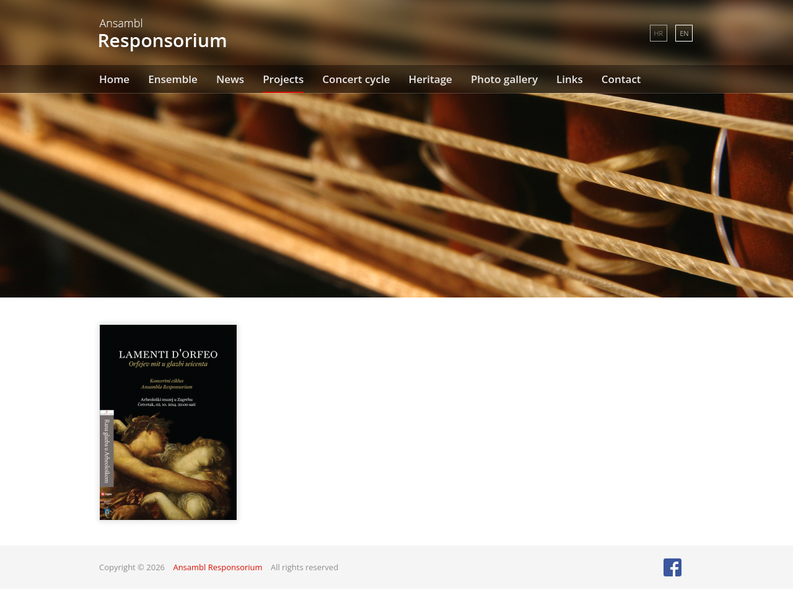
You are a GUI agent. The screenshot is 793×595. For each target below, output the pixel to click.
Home (114, 79)
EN (684, 33)
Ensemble (173, 79)
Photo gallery (504, 79)
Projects (283, 79)
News (230, 79)
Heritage (430, 79)
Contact (621, 79)
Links (569, 79)
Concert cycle (356, 79)
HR (658, 33)
